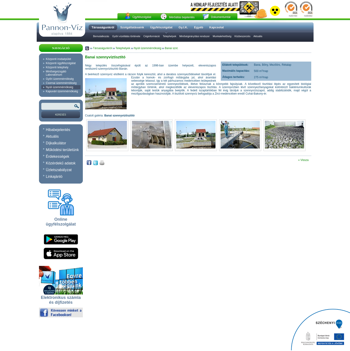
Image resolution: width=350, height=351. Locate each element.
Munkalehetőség (222, 36)
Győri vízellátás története (126, 36)
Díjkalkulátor (56, 143)
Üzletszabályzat (59, 170)
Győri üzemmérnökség (60, 78)
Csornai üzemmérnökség (61, 83)
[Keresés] (60, 114)
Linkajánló (54, 176)
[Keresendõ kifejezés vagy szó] (60, 106)
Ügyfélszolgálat (141, 17)
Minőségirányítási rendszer (194, 36)
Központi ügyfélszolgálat (61, 63)
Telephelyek (169, 36)
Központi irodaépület (58, 59)
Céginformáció (152, 36)
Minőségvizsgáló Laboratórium (56, 73)
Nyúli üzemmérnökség (59, 87)
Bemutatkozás (101, 36)
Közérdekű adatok (61, 163)
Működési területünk (62, 150)
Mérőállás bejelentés (181, 17)
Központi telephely (57, 67)
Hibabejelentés (58, 130)
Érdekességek (57, 156)
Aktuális (258, 36)
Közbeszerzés (242, 36)
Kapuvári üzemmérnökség (62, 91)
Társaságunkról (103, 48)
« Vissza (303, 160)
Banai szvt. (171, 48)
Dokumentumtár (220, 17)
